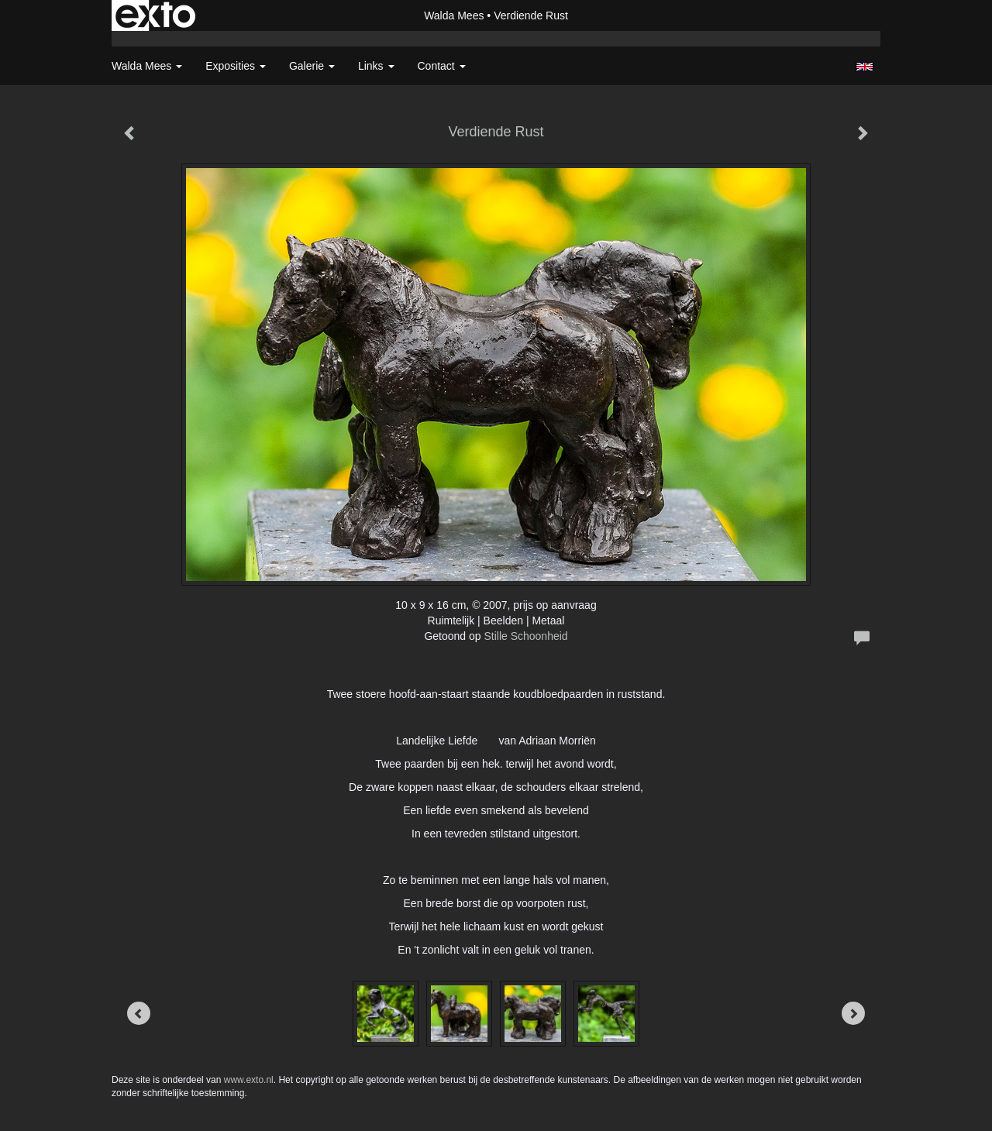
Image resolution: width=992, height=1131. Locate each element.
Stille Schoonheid (525, 636)
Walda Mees (454, 15)
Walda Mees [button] (147, 66)
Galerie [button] (312, 66)
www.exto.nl (249, 1079)
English (864, 66)
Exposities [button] (235, 66)
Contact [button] (442, 66)
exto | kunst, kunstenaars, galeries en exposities (155, 15)
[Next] (853, 1013)
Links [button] (376, 66)
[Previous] (138, 1013)
